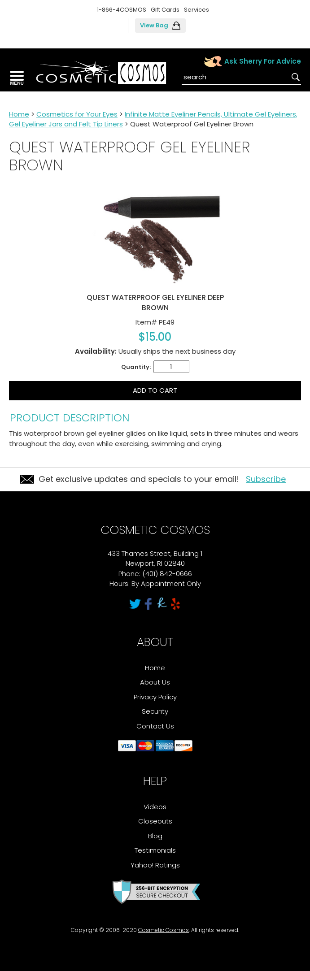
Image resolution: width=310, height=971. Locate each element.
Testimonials (155, 850)
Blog (155, 836)
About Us (155, 682)
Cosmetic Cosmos (163, 930)
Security (155, 711)
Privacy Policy (155, 697)
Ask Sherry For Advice (262, 61)
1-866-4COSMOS (121, 9)
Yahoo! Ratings (155, 865)
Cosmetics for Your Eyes (77, 114)
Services (196, 9)
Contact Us (155, 726)
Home (19, 114)
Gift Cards (165, 9)
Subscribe (266, 479)
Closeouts (155, 821)
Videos (155, 806)
